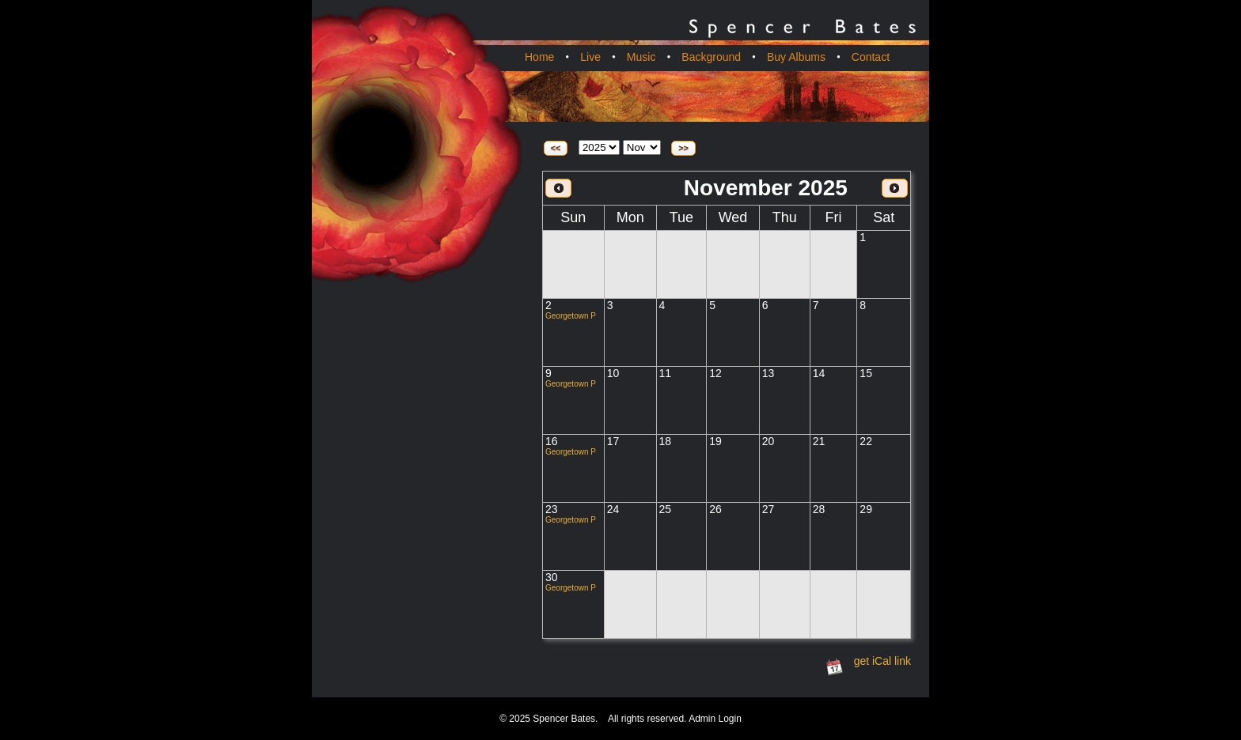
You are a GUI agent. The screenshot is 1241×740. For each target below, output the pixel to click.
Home (539, 57)
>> (683, 148)
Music (641, 57)
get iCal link (882, 661)
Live (590, 57)
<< (556, 148)
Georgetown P (570, 315)
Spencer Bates (564, 718)
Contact (871, 57)
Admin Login (715, 718)
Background (711, 57)
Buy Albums (796, 57)
